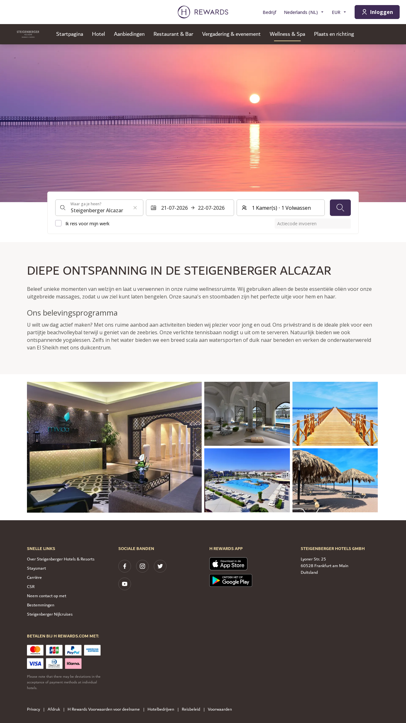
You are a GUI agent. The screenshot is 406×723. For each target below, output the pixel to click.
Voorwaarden (222, 709)
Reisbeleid (193, 709)
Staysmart (36, 568)
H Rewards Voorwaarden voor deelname (106, 709)
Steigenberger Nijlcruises (50, 614)
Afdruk (56, 709)
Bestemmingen (40, 605)
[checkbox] (58, 223)
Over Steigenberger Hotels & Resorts (61, 559)
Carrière (34, 577)
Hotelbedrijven (162, 709)
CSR (31, 587)
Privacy (35, 709)
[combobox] (99, 207)
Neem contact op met (46, 596)
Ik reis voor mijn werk (87, 224)
